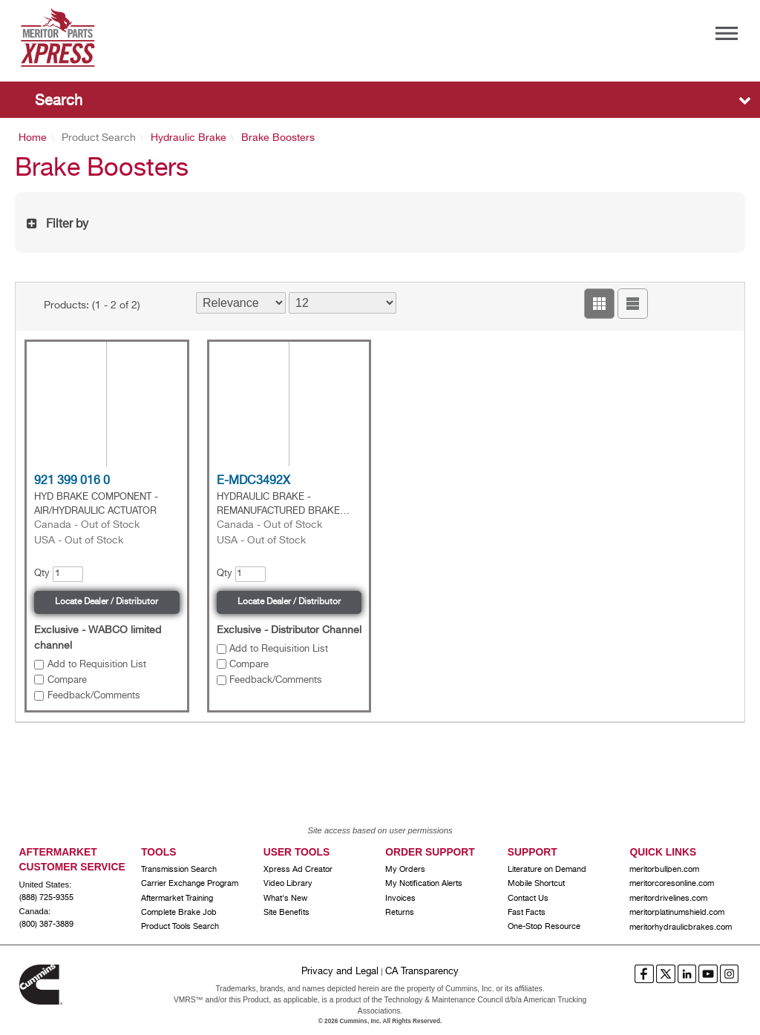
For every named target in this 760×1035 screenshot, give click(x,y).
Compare (67, 680)
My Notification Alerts (423, 883)
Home (33, 138)
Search (58, 101)
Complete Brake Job (179, 912)
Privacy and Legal (340, 971)
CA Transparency (422, 971)
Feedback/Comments (94, 696)
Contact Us (528, 898)
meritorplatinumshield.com (676, 912)
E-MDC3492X (253, 481)
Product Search (99, 138)
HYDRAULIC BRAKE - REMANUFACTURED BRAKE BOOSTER (278, 505)
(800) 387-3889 (46, 924)
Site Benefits (286, 912)
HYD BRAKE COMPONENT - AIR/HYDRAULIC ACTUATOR (96, 504)
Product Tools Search (180, 926)
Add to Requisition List (97, 664)
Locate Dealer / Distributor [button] (106, 602)
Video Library (287, 883)
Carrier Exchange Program (189, 883)
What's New (285, 898)
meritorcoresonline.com (671, 883)
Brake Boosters (278, 138)
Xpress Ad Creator (297, 869)
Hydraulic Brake (188, 138)
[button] (599, 303)
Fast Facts (527, 912)
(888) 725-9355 (46, 897)
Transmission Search (179, 869)
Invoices (400, 898)
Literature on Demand (547, 869)
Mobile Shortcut (536, 883)
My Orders (405, 869)
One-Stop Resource (544, 926)
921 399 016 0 (72, 481)
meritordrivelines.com (668, 898)
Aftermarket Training (177, 898)
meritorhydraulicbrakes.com (680, 927)
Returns (399, 912)
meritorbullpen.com (664, 869)
